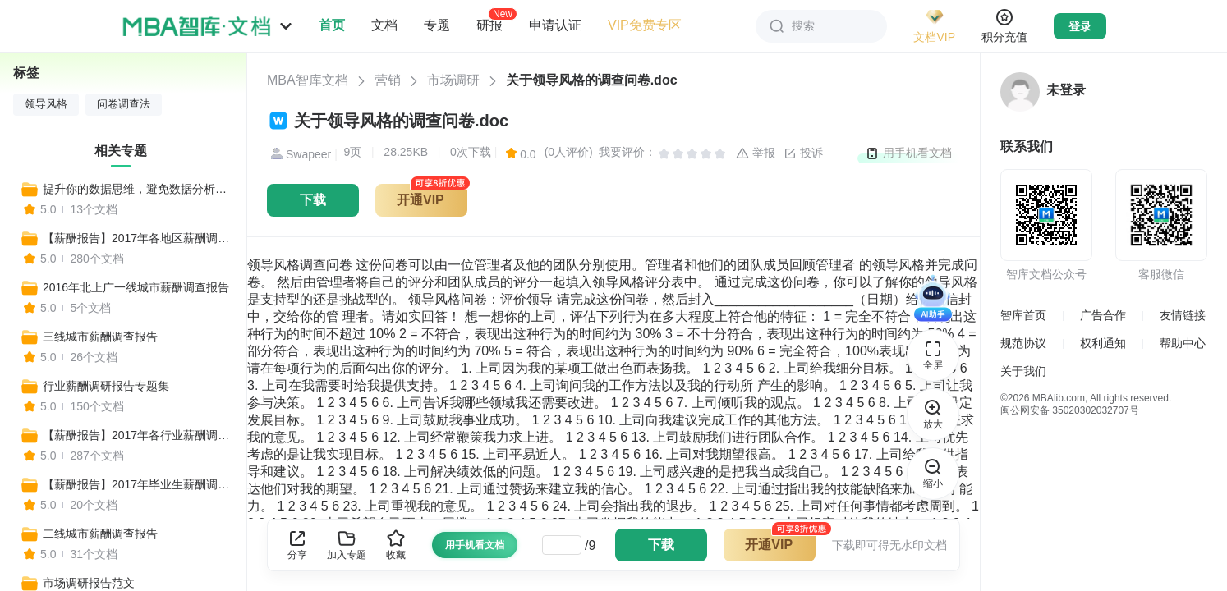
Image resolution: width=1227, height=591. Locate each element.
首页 (332, 25)
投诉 (803, 153)
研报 (489, 24)
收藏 (396, 545)
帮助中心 (1183, 343)
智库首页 (1023, 315)
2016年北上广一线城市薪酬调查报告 (136, 287)
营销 (388, 80)
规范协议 (1023, 343)
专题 (437, 25)
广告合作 (1103, 315)
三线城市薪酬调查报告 (100, 336)
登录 (1079, 26)
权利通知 (1103, 343)
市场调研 (453, 80)
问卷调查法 (123, 104)
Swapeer (299, 154)
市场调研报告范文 (89, 582)
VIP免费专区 (645, 25)
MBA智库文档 (307, 80)
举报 (755, 153)
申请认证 (555, 25)
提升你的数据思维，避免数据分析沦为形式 (137, 188)
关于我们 (1023, 371)
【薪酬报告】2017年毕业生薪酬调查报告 (137, 484)
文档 (384, 25)
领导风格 (46, 104)
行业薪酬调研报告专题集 (106, 385)
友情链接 (1183, 315)
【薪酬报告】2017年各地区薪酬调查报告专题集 (137, 238)
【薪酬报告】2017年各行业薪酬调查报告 (137, 435)
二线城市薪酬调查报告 (100, 533)
